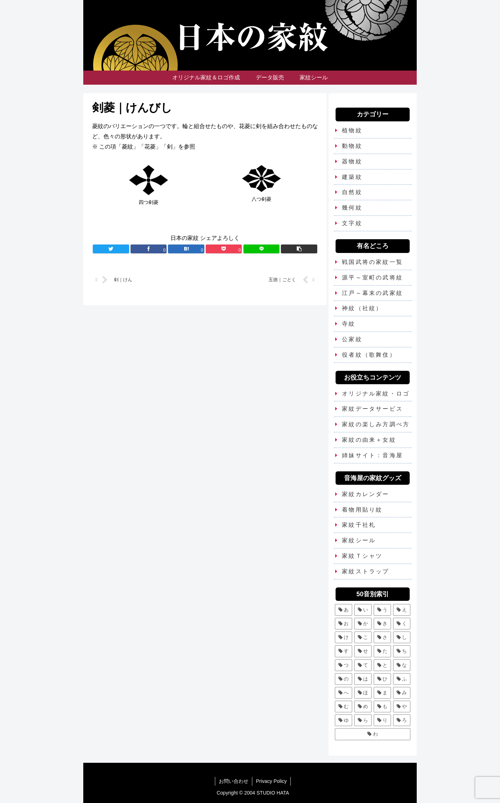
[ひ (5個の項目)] (382, 679)
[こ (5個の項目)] (363, 637)
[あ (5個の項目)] (343, 610)
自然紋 (352, 192)
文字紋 (352, 223)
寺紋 (348, 324)
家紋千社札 (359, 525)
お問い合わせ (233, 781)
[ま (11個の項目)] (382, 693)
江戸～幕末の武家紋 (372, 293)
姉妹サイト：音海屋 (372, 455)
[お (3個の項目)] (343, 623)
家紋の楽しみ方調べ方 (376, 424)
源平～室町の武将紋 (372, 277)
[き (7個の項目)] (382, 623)
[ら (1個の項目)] (363, 720)
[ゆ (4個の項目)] (343, 720)
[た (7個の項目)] (382, 651)
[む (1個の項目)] (343, 706)
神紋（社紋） (362, 308)
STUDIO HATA (273, 793)
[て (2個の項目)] (363, 665)
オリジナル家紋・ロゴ (376, 394)
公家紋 (352, 339)
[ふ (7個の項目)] (401, 679)
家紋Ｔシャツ (362, 556)
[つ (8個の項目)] (343, 665)
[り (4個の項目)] (382, 720)
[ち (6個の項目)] (401, 651)
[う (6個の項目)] (382, 610)
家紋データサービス (372, 409)
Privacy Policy (271, 781)
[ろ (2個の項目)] (401, 720)
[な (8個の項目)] (401, 665)
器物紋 (352, 161)
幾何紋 (352, 208)
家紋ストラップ (365, 571)
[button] (299, 248)
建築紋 (352, 177)
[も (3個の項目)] (382, 706)
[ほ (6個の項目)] (363, 693)
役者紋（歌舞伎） (369, 355)
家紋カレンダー (365, 494)
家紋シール (359, 540)
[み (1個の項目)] (401, 693)
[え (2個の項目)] (401, 610)
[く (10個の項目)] (401, 623)
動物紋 (352, 146)
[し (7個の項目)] (401, 637)
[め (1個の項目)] (363, 706)
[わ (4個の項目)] (372, 734)
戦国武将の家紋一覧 (372, 262)
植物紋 (352, 130)
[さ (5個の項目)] (382, 637)
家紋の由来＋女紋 (369, 440)
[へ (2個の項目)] (343, 693)
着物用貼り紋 (362, 510)
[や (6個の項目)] (401, 706)
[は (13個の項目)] (363, 679)
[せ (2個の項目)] (363, 651)
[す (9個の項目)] (343, 651)
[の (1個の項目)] (343, 679)
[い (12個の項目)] (363, 610)
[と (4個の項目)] (382, 665)
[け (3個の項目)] (343, 637)
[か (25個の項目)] (363, 623)
